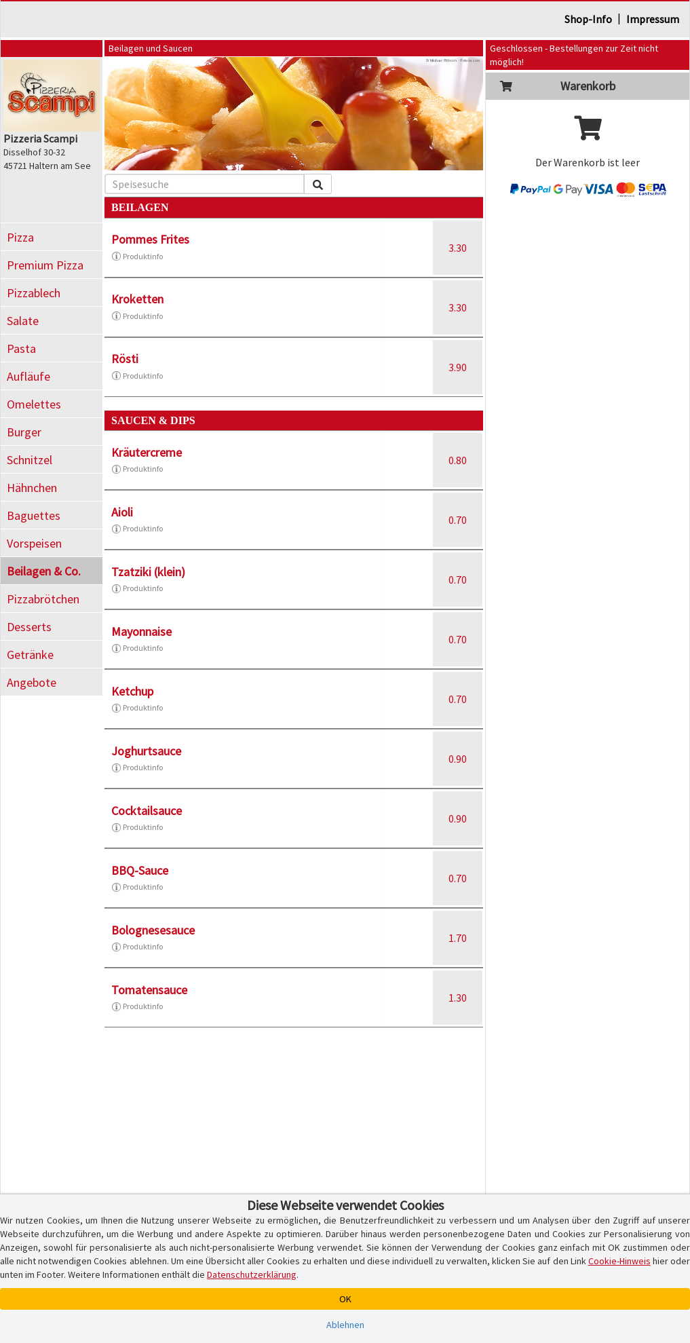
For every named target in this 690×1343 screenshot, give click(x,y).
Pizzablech (33, 293)
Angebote (31, 682)
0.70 (457, 520)
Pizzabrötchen (43, 599)
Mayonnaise (141, 631)
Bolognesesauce (153, 930)
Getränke (30, 654)
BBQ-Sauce (139, 870)
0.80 (457, 460)
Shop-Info (588, 19)
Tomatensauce (149, 990)
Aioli (122, 512)
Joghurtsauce (146, 751)
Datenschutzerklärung (251, 1274)
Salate (23, 320)
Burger (24, 432)
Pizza (20, 237)
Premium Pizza (45, 265)
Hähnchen (32, 487)
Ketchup (132, 691)
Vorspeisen (34, 543)
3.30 (457, 247)
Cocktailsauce (146, 810)
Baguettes (33, 515)
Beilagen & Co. (44, 571)
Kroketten (137, 299)
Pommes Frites (150, 239)
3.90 (457, 367)
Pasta (21, 348)
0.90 (457, 758)
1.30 (457, 997)
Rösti (124, 358)
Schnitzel (29, 460)
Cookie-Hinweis (619, 1261)
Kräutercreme (146, 452)
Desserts (29, 627)
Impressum (652, 19)
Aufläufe (28, 376)
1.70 (457, 938)
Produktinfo (137, 256)
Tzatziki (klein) (148, 572)
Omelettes (34, 404)
